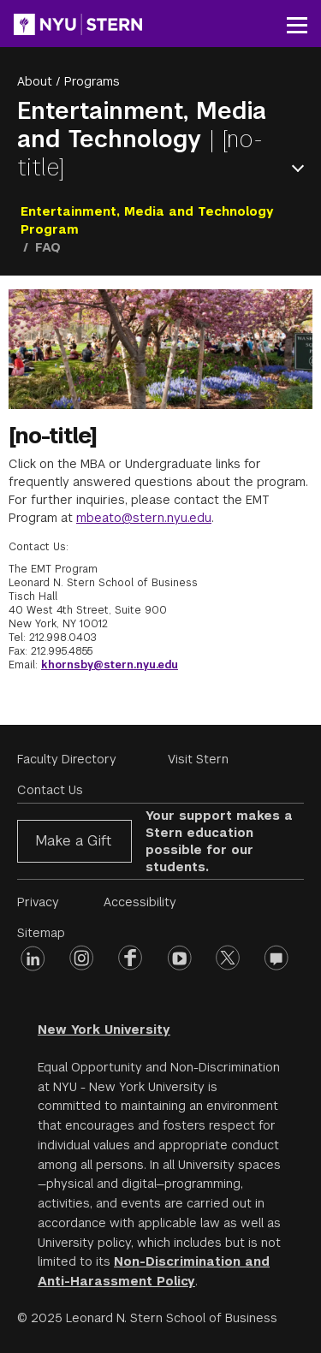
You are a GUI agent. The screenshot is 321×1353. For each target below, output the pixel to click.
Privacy (38, 902)
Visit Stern (198, 759)
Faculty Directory (66, 759)
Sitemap (41, 933)
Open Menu (301, 168)
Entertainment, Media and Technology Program (147, 220)
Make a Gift (73, 841)
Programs (92, 81)
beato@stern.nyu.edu (148, 517)
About (34, 81)
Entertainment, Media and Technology (141, 125)
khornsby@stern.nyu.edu (109, 665)
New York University (104, 1029)
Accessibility (140, 902)
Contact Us (50, 790)
